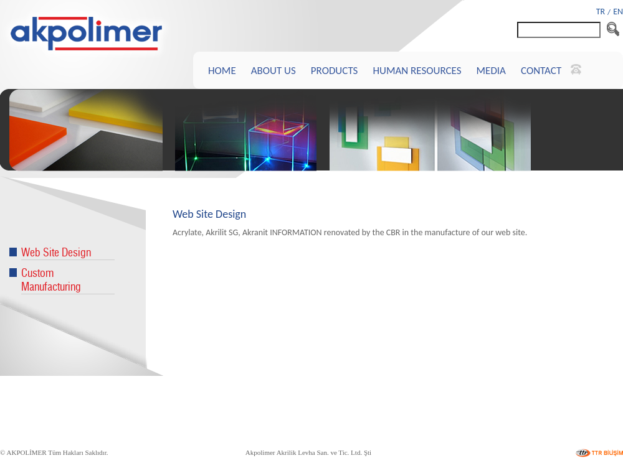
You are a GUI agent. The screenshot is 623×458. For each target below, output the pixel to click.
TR (600, 11)
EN (618, 11)
